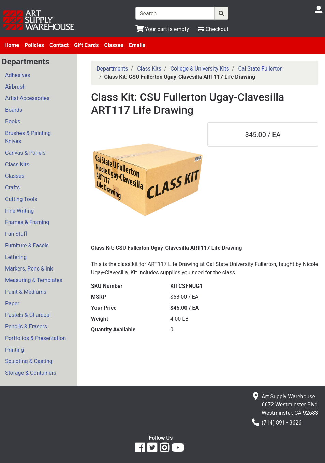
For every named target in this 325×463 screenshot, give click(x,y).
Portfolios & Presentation (35, 338)
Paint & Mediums (25, 292)
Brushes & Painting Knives (28, 137)
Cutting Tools (21, 199)
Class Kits (17, 164)
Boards (13, 110)
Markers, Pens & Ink (29, 268)
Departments (112, 68)
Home (11, 45)
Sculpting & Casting (29, 361)
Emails (137, 45)
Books (12, 121)
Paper (12, 303)
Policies (34, 45)
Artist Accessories (27, 98)
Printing (14, 349)
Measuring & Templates (33, 280)
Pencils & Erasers (26, 326)
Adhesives (17, 75)
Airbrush (15, 86)
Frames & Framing (27, 222)
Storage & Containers (30, 373)
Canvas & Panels (25, 153)
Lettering (16, 257)
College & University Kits (200, 68)
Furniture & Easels (27, 245)
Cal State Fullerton (260, 68)
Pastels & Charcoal (28, 315)
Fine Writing (19, 210)
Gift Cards (86, 45)
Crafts (12, 187)
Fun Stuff (16, 234)
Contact (59, 45)
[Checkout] (213, 29)
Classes (113, 45)
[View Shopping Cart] (162, 29)
